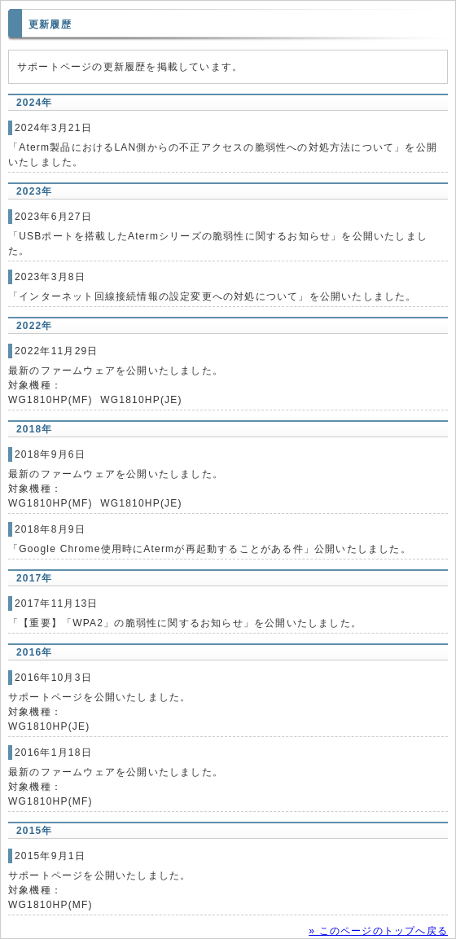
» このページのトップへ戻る (378, 931)
